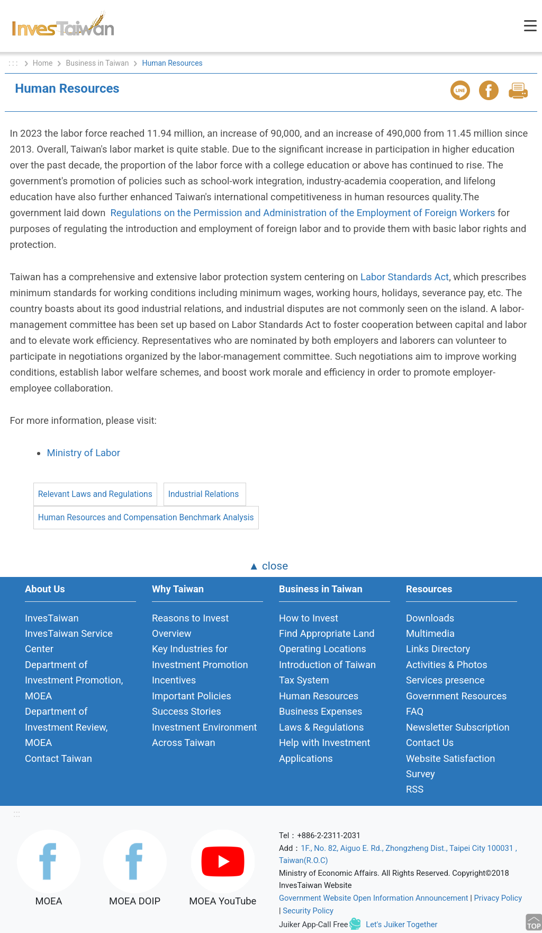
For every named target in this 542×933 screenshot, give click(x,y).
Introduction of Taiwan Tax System (327, 672)
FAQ (414, 711)
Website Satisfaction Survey (450, 766)
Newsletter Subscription (458, 727)
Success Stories (186, 711)
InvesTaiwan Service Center (69, 641)
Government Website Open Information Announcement (373, 898)
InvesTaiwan (52, 618)
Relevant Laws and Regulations (95, 494)
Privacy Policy (498, 898)
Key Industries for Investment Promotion (200, 656)
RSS (414, 789)
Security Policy (308, 911)
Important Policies (191, 695)
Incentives (174, 680)
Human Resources (318, 695)
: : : (14, 63)
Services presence (445, 680)
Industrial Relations (203, 494)
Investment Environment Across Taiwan (204, 735)
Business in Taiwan (97, 63)
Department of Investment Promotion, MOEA (74, 680)
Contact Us (430, 742)
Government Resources (456, 695)
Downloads (430, 618)
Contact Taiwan (58, 758)
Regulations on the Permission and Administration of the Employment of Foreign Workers (302, 212)
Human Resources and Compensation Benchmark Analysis (146, 517)
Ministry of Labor (83, 452)
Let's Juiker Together (401, 924)
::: (16, 813)
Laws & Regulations (321, 727)
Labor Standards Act (404, 276)
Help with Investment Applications (325, 750)
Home (43, 63)
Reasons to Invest (190, 618)
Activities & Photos (446, 664)
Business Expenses (321, 711)
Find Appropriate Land (327, 633)
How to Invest (308, 618)
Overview (172, 633)
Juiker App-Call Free (313, 924)
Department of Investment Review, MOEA (66, 727)
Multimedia (430, 633)
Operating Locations (322, 648)
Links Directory (438, 648)
